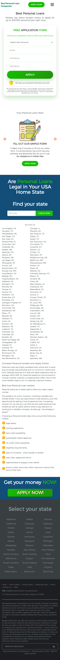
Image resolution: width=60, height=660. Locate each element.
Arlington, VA (8, 355)
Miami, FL (34, 276)
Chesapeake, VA (9, 342)
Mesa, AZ (34, 268)
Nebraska (48, 545)
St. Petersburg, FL (37, 324)
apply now (36, 4)
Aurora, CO (7, 292)
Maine (11, 541)
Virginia (48, 567)
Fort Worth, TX (36, 244)
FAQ (16, 587)
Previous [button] (5, 139)
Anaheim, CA (8, 294)
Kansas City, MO (9, 271)
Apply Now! (30, 492)
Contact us (7, 587)
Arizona (48, 519)
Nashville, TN (7, 252)
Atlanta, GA (35, 271)
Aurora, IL (34, 294)
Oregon (29, 558)
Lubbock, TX (7, 329)
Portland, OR (7, 257)
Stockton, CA (8, 305)
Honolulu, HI (35, 292)
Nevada (11, 550)
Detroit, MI (6, 255)
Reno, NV (34, 334)
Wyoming (48, 571)
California (11, 523)
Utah (29, 567)
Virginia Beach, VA (10, 279)
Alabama (11, 519)
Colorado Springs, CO (39, 273)
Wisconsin (29, 571)
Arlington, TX (8, 284)
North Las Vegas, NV (11, 340)
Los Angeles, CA (9, 228)
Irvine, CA (6, 321)
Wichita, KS (7, 287)
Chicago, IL (35, 228)
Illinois (29, 532)
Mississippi (11, 545)
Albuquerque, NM (38, 263)
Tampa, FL (6, 289)
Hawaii (48, 528)
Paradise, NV (35, 350)
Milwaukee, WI (8, 263)
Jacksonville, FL (9, 241)
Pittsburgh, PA (36, 305)
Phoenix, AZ (35, 231)
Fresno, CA (35, 265)
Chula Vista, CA (37, 318)
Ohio (48, 554)
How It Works (14, 585)
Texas (11, 567)
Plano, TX (6, 313)
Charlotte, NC (8, 247)
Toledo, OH (35, 316)
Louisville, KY (36, 247)
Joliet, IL (33, 345)
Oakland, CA (7, 281)
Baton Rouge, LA (9, 350)
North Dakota (29, 554)
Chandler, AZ (8, 332)
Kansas (11, 536)
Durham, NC (7, 324)
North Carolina (11, 554)
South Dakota (29, 563)
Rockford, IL (35, 300)
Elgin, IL (33, 355)
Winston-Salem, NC (39, 337)
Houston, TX (7, 231)
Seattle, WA (7, 249)
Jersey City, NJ (36, 321)
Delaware (48, 523)
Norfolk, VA (7, 337)
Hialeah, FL (7, 345)
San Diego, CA (8, 236)
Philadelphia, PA (9, 234)
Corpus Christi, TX (38, 297)
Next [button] (55, 139)
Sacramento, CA (9, 268)
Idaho (11, 532)
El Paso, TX (35, 252)
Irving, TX (34, 340)
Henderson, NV (8, 310)
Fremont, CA (35, 348)
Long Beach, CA (9, 273)
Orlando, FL (7, 318)
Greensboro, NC (37, 310)
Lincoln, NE (35, 313)
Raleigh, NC (7, 276)
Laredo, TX (34, 326)
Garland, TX (7, 348)
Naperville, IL (35, 329)
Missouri (29, 545)
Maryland (29, 541)
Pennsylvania (48, 558)
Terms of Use (47, 90)
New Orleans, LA (37, 284)
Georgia (29, 528)
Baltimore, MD (36, 260)
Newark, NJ (7, 316)
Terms (53, 585)
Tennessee (48, 563)
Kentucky (29, 536)
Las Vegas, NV (8, 260)
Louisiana (48, 536)
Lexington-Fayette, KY (11, 302)
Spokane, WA (36, 358)
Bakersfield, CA (37, 289)
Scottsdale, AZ (36, 332)
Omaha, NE (35, 279)
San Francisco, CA (38, 241)
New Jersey (29, 550)
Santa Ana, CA (8, 297)
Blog (4, 585)
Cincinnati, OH (8, 308)
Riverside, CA (8, 300)
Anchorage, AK (37, 308)
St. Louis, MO (36, 302)
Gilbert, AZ (35, 342)
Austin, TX (34, 239)
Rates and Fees (42, 585)
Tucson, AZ (7, 265)
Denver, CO (35, 249)
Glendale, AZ (8, 334)
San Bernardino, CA (11, 358)
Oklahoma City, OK (38, 257)
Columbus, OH (8, 244)
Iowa (48, 532)
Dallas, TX (34, 236)
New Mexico (48, 550)
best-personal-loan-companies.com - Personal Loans (23, 651)
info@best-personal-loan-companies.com (21, 591)
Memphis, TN (36, 255)
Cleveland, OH (36, 287)
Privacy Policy (32, 90)
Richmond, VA (8, 353)
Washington (11, 571)
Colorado (29, 523)
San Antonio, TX (37, 234)
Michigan (48, 541)
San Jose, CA (7, 239)
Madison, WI (7, 326)
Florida (11, 528)
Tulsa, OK (34, 281)
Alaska (29, 519)
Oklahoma (11, 558)
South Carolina (11, 563)
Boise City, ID (36, 353)
